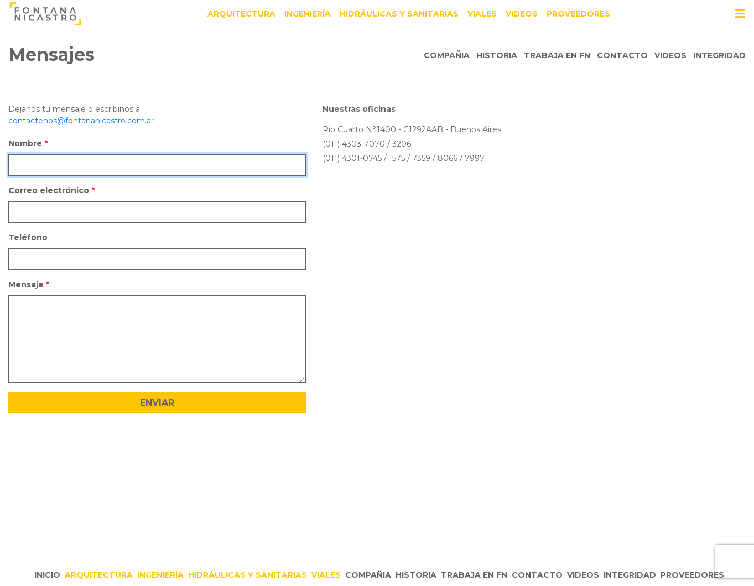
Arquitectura (241, 14)
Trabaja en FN (557, 55)
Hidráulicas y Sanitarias (399, 14)
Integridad (719, 55)
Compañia (447, 55)
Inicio (47, 575)
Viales (482, 14)
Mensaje (26, 284)
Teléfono (28, 237)
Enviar (157, 402)
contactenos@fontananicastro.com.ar (81, 121)
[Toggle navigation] (740, 13)
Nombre (25, 143)
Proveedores (578, 14)
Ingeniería (307, 14)
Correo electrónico (48, 190)
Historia (496, 55)
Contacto (622, 55)
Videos (522, 14)
